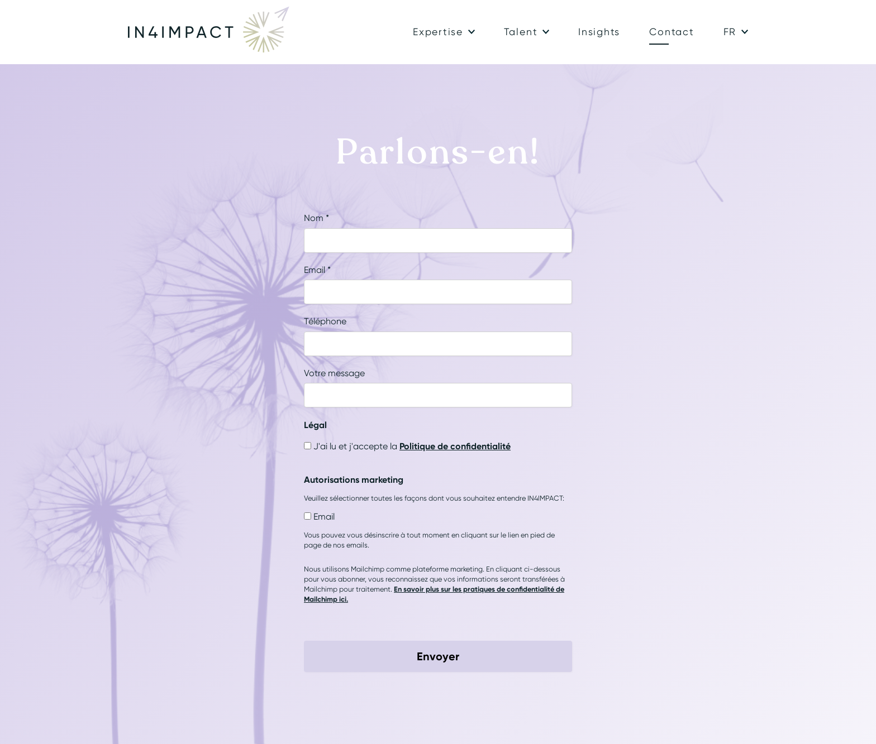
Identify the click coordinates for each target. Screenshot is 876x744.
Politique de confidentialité (455, 446)
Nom (316, 218)
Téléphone (325, 321)
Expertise (438, 31)
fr (730, 31)
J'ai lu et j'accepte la (412, 446)
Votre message (334, 373)
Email (317, 270)
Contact (671, 31)
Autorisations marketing (353, 479)
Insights (599, 31)
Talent (521, 31)
